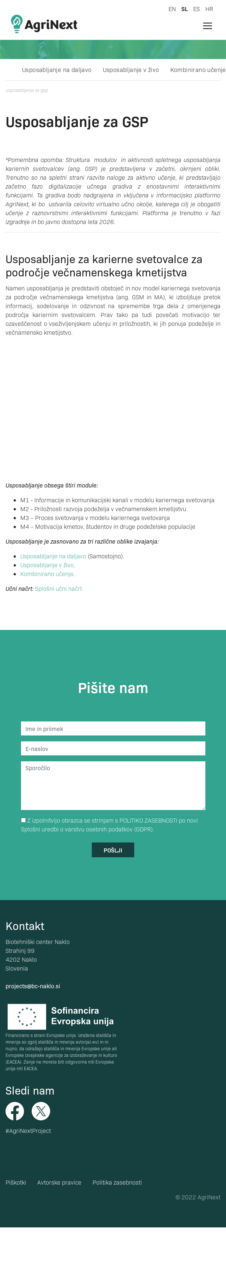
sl (184, 8)
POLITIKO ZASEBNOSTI (148, 820)
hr (209, 9)
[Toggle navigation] (207, 25)
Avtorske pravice (59, 1182)
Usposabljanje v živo (131, 69)
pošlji (113, 850)
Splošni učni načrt (58, 588)
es (196, 9)
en (172, 9)
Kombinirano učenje (198, 69)
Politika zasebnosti (117, 1182)
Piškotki (16, 1182)
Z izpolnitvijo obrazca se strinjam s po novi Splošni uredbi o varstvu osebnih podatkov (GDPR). (109, 824)
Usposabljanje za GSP (27, 90)
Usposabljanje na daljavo (57, 69)
